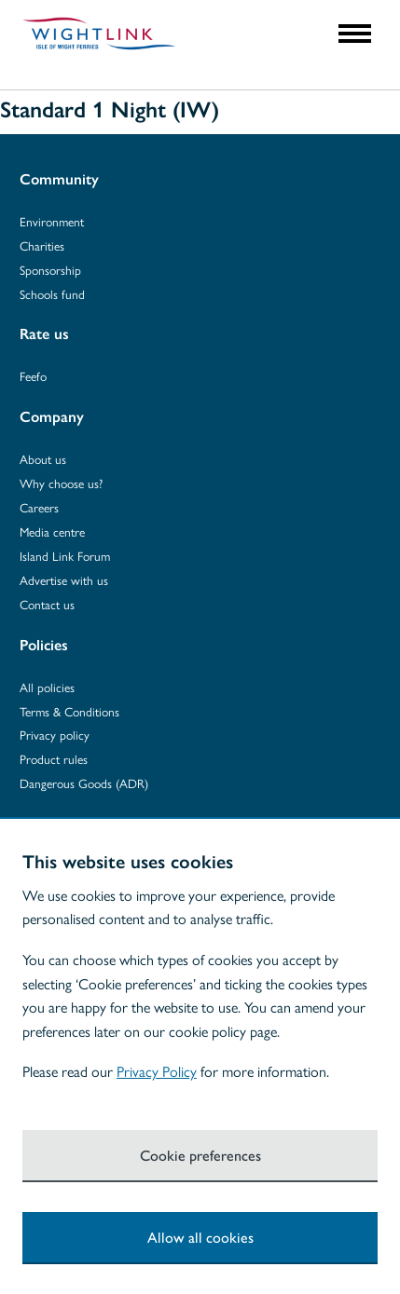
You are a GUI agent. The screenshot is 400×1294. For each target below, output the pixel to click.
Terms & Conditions (69, 711)
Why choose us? (61, 483)
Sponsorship (50, 270)
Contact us (47, 604)
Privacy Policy (157, 1071)
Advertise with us (64, 580)
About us (43, 459)
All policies (47, 687)
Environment (52, 221)
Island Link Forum (65, 556)
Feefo (33, 376)
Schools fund (52, 294)
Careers (39, 507)
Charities (42, 245)
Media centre (52, 531)
